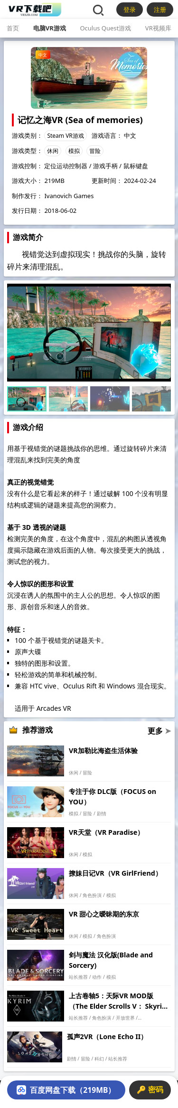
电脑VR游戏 (49, 28)
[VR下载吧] (34, 9)
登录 (129, 9)
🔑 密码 (150, 1089)
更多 (159, 731)
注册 (160, 9)
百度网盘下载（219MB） (66, 1090)
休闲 (52, 151)
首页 (13, 28)
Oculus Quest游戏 (105, 28)
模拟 (74, 151)
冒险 (95, 151)
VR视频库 (158, 28)
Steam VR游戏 (65, 136)
